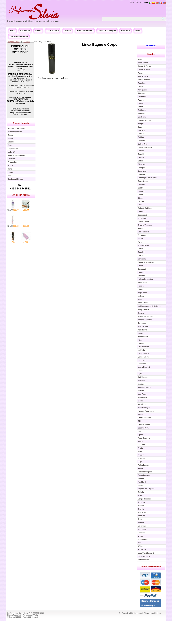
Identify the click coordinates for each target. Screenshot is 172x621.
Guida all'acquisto (85, 30)
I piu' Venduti (53, 30)
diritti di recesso (135, 613)
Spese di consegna (107, 30)
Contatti (67, 30)
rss (160, 613)
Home (12, 30)
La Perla (26, 41)
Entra (132, 2)
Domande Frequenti (19, 36)
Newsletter (151, 45)
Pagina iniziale (14, 41)
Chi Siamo (25, 30)
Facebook (125, 30)
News (137, 30)
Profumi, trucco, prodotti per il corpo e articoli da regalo (33, 21)
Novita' (38, 30)
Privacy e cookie (150, 613)
